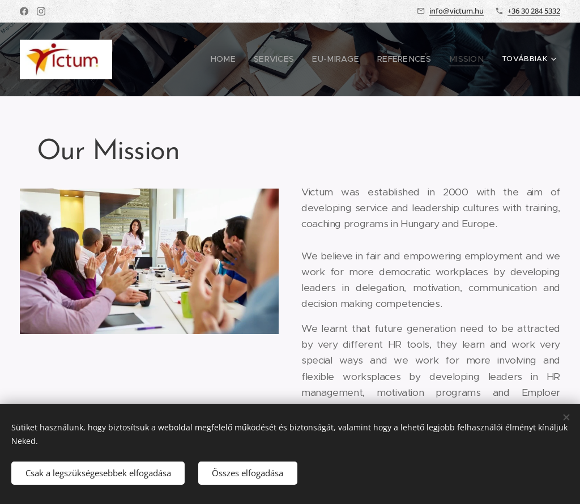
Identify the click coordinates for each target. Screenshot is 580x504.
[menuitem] (237, 59)
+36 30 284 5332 (534, 11)
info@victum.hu (456, 11)
